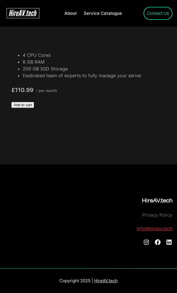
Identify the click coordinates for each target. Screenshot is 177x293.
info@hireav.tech (154, 228)
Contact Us (158, 13)
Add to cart (23, 105)
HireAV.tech (157, 200)
